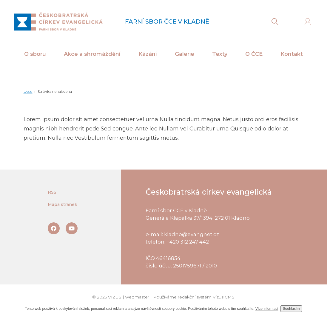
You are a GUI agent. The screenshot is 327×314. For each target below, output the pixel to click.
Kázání (147, 54)
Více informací (266, 309)
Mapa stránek (62, 204)
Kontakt (291, 54)
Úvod (28, 91)
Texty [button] (219, 54)
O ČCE (254, 54)
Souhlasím (291, 309)
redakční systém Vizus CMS (206, 297)
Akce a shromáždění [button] (92, 54)
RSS (52, 192)
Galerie (184, 54)
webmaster (137, 297)
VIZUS (114, 297)
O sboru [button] (35, 54)
